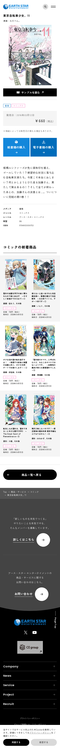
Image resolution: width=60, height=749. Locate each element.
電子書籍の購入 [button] (43, 146)
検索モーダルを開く (46, 7)
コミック (34, 491)
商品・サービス (18, 491)
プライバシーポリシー (40, 732)
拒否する (43, 742)
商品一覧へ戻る (24, 475)
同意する (16, 742)
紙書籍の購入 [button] (16, 146)
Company (29, 666)
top (5, 491)
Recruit (29, 704)
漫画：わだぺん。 (12, 20)
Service (29, 685)
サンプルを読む (28, 92)
